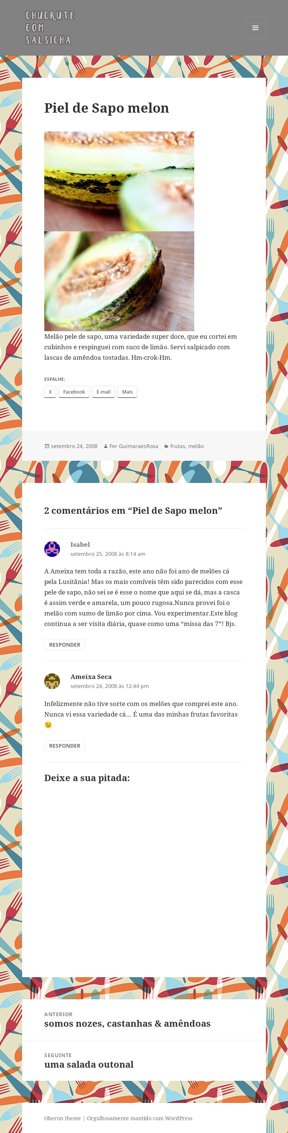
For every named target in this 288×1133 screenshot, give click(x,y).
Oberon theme (62, 1118)
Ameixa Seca (91, 676)
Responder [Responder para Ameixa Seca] (64, 745)
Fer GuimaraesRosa (134, 446)
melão (196, 446)
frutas (177, 446)
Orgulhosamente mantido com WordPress (139, 1118)
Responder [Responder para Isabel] (64, 644)
